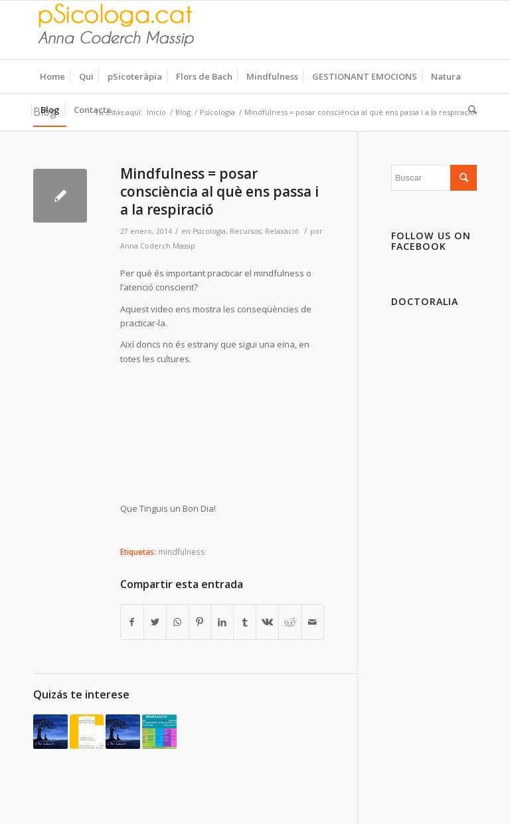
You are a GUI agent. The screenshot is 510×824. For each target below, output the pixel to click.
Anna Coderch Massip (157, 246)
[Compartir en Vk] (267, 622)
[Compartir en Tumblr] (245, 622)
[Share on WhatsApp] (178, 622)
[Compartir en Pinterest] (200, 622)
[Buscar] (469, 109)
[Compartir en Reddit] (290, 622)
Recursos (245, 231)
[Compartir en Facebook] (132, 622)
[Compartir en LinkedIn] (222, 622)
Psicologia (209, 231)
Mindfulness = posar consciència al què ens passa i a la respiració (219, 191)
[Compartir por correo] (312, 622)
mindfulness (181, 551)
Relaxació (282, 231)
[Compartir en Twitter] (155, 622)
